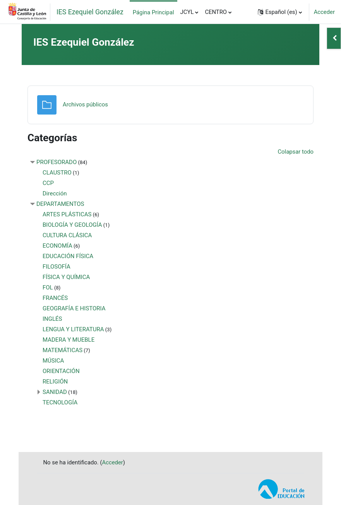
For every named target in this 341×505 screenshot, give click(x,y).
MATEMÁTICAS (62, 350)
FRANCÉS (55, 297)
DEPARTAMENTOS (60, 203)
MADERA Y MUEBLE (68, 339)
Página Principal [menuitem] (153, 12)
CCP (48, 183)
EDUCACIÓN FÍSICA (68, 256)
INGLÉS (52, 318)
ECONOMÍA (57, 245)
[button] (279, 12)
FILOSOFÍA (56, 266)
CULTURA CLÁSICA (67, 235)
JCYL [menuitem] (187, 12)
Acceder (324, 12)
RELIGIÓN (55, 381)
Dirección (55, 193)
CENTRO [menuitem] (216, 12)
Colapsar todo (296, 151)
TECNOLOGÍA (60, 402)
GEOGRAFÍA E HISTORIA (74, 308)
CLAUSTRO (57, 172)
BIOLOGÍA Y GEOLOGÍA (72, 224)
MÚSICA (53, 360)
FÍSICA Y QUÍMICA (66, 277)
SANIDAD (55, 392)
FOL (48, 287)
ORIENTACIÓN (61, 371)
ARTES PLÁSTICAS (67, 214)
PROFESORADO (56, 162)
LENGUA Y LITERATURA (73, 329)
